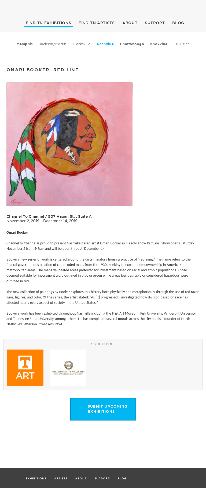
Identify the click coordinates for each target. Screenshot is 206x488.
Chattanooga (132, 44)
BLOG (178, 23)
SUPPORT (155, 23)
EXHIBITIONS (48, 23)
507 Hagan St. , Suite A (70, 216)
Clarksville (82, 44)
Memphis (25, 44)
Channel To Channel (25, 216)
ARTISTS (97, 23)
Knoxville (158, 44)
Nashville (105, 44)
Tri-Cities (182, 44)
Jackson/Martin (53, 44)
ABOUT (130, 23)
